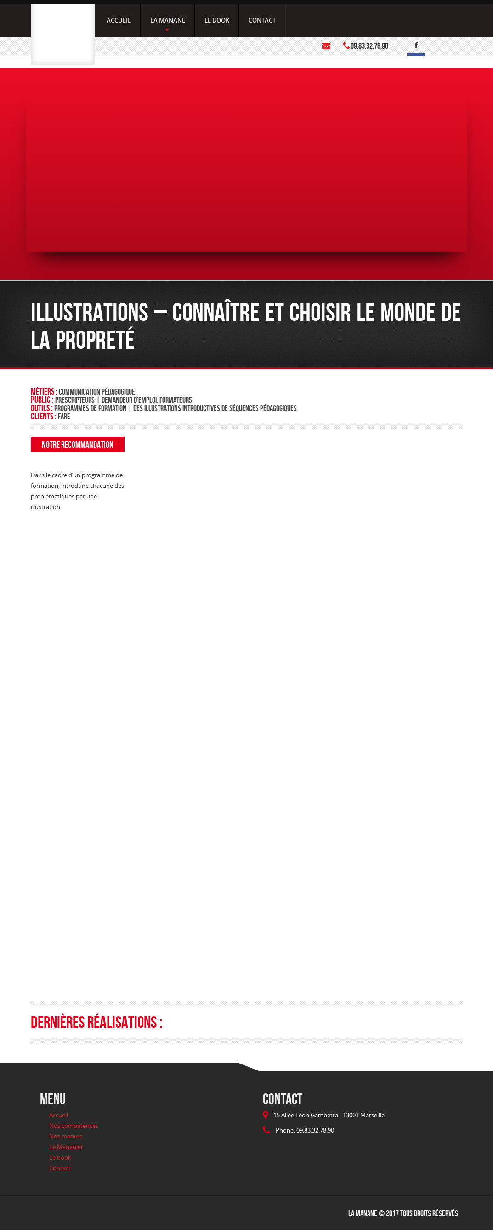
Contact (60, 1168)
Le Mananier (66, 1147)
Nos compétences (73, 1125)
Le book (60, 1157)
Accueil (58, 1115)
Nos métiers (65, 1136)
